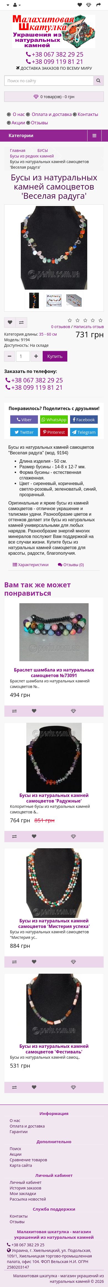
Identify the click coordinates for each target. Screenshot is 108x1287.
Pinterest (54, 432)
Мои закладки (23, 1193)
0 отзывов (60, 326)
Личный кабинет (26, 1182)
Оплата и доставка (52, 114)
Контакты (88, 114)
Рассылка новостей (28, 1199)
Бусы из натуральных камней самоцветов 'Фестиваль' (54, 1049)
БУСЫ (42, 150)
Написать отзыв (89, 326)
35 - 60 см (48, 334)
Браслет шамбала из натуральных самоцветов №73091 (54, 672)
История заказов (25, 1188)
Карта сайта (21, 1165)
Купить (55, 356)
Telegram (84, 432)
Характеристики (30, 564)
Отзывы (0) (71, 564)
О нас (19, 114)
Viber (24, 419)
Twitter (24, 432)
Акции (18, 123)
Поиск (15, 1148)
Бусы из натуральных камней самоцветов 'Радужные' (54, 798)
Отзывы (39, 123)
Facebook (84, 419)
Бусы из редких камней (32, 156)
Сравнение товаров (28, 1159)
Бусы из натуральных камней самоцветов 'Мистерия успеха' (54, 923)
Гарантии (19, 1131)
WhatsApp (54, 419)
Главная (17, 150)
